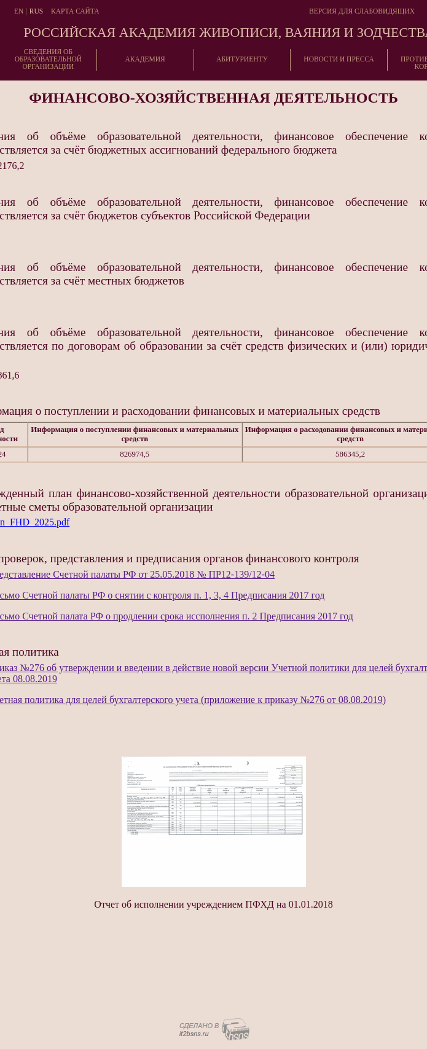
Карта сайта (75, 11)
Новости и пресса (339, 59)
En (18, 11)
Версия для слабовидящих (362, 11)
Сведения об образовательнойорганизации (48, 59)
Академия (145, 59)
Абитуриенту (242, 59)
